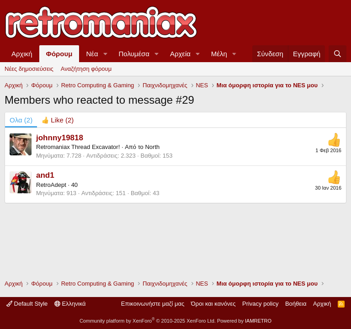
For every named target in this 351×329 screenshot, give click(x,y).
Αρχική (21, 54)
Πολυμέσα (134, 54)
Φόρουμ (59, 54)
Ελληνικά (70, 303)
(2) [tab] (21, 120)
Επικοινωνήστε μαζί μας (152, 303)
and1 (45, 175)
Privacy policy (260, 303)
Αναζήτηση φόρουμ (86, 68)
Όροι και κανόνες (213, 303)
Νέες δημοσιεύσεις (29, 68)
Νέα (92, 54)
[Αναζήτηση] (337, 53)
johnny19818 (59, 137)
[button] (105, 53)
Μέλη (219, 54)
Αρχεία (180, 54)
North (152, 146)
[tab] (57, 119)
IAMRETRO (258, 321)
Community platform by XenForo (148, 321)
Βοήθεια (296, 303)
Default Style (27, 303)
